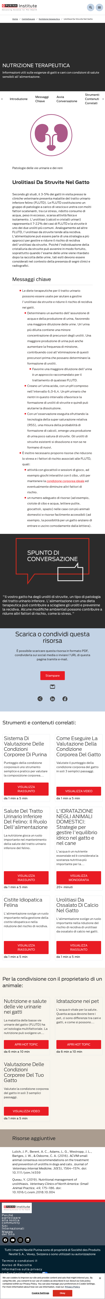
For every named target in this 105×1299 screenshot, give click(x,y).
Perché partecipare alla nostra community (11, 1219)
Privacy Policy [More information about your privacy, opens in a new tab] (72, 1287)
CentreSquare (28, 19)
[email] (52, 686)
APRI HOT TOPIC (26, 1044)
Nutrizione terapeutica (49, 19)
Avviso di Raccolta (17, 1265)
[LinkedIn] (52, 698)
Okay (62, 1293)
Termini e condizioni (19, 1260)
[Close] (100, 1278)
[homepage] (19, 7)
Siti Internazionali (13, 1227)
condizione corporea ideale (65, 481)
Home (15, 19)
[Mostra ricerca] (90, 7)
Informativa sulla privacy (22, 1269)
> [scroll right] (103, 99)
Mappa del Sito (8, 1232)
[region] (52, 1286)
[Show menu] (99, 7)
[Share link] (40, 698)
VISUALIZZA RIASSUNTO (26, 789)
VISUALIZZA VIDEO (78, 791)
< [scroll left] (2, 99)
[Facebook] (64, 698)
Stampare (52, 675)
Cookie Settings (40, 1293)
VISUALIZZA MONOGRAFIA (79, 878)
